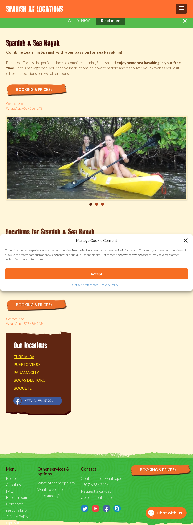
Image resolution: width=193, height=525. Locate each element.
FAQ (9, 491)
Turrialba (24, 356)
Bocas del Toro (30, 380)
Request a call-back (97, 491)
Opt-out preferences (85, 285)
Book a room (16, 497)
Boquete (23, 388)
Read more (110, 20)
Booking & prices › (34, 89)
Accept (96, 274)
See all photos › (39, 401)
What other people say (56, 483)
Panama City (26, 372)
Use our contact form (98, 497)
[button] (185, 240)
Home (11, 478)
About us (13, 484)
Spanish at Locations (34, 8)
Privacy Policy (109, 285)
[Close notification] (185, 21)
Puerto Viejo (27, 364)
